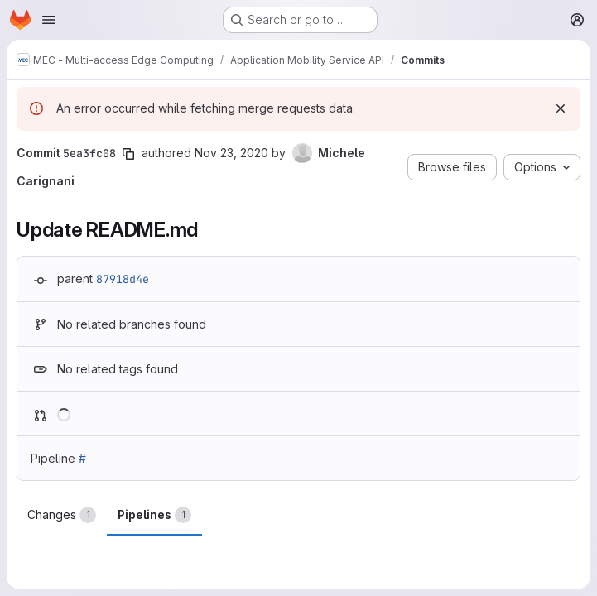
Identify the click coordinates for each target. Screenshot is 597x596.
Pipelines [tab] (154, 515)
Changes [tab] (61, 515)
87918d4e (122, 279)
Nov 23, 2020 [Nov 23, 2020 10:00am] (231, 153)
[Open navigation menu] (49, 20)
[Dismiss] (561, 108)
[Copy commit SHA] (128, 154)
